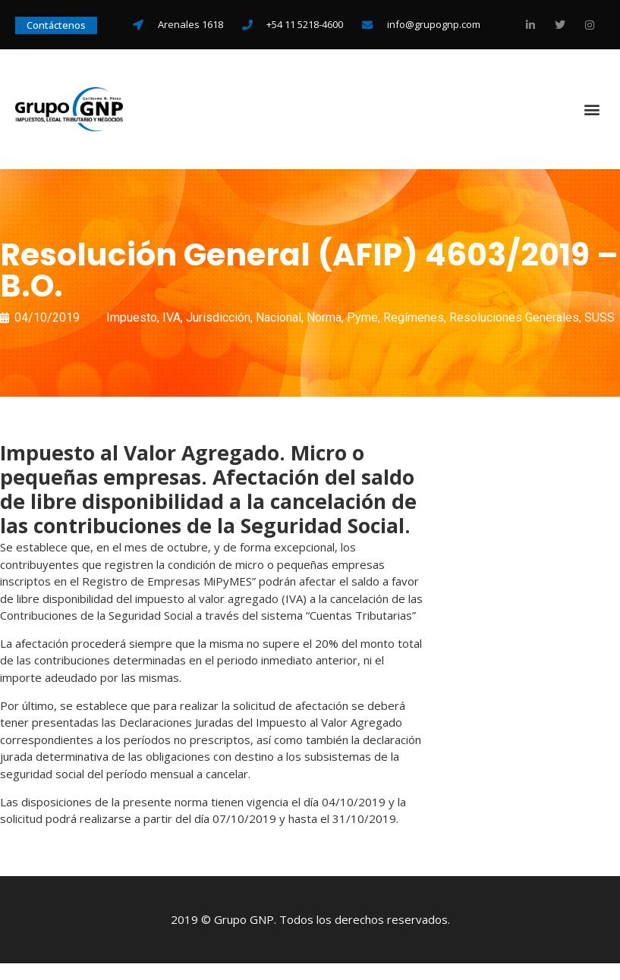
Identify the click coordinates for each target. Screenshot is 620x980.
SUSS (599, 317)
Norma (324, 317)
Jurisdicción (218, 317)
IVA (171, 317)
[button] (592, 109)
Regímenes (413, 317)
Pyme (362, 317)
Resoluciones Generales (514, 317)
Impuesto (131, 317)
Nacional (278, 317)
